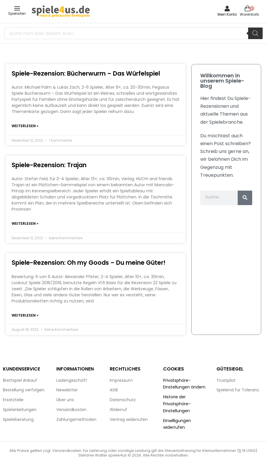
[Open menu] (17, 8)
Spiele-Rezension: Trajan (49, 165)
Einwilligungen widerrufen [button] (177, 425)
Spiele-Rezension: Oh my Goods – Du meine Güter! (88, 263)
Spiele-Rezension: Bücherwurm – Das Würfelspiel (86, 73)
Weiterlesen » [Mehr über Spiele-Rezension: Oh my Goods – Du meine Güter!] (25, 316)
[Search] (255, 33)
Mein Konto (227, 14)
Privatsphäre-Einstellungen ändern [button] (184, 384)
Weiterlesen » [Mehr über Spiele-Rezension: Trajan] (25, 224)
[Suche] (245, 198)
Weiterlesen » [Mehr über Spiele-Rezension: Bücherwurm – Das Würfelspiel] (25, 126)
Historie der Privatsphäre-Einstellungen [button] (177, 405)
